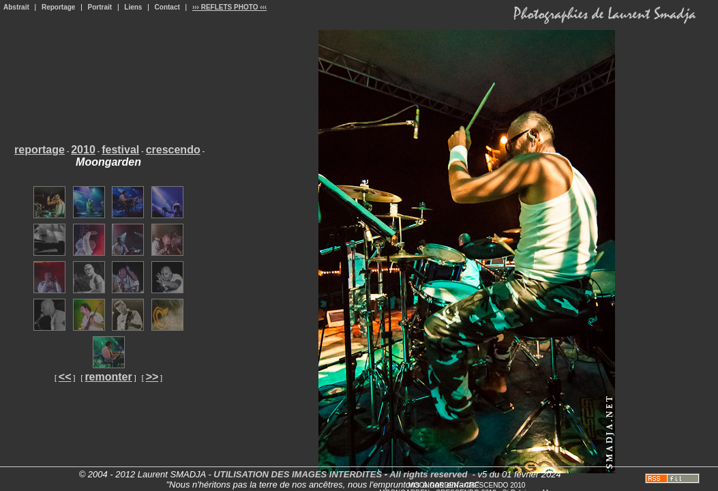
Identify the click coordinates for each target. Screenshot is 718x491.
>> (152, 377)
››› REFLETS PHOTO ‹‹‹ (229, 7)
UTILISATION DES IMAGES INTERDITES (297, 474)
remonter (108, 377)
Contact (167, 7)
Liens (133, 7)
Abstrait (16, 7)
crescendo (173, 149)
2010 (83, 149)
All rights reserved (428, 474)
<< (65, 377)
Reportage (58, 7)
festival (120, 149)
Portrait (100, 7)
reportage (39, 149)
